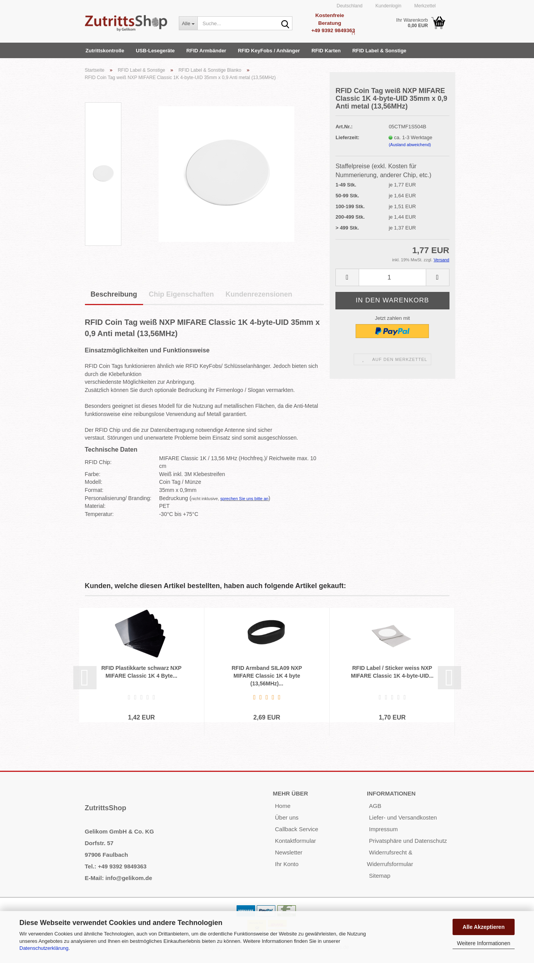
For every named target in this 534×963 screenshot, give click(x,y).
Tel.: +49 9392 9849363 (116, 866)
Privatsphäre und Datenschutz (408, 840)
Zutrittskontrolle (105, 51)
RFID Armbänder (206, 51)
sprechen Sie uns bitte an (244, 498)
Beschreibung (114, 294)
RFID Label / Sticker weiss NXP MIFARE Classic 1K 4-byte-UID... (392, 672)
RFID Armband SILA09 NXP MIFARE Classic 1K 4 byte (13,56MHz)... (267, 676)
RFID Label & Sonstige (379, 51)
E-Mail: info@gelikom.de (118, 878)
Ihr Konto (287, 864)
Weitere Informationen (483, 943)
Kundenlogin (387, 6)
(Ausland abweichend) (410, 144)
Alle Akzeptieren (484, 927)
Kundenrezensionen (259, 294)
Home (282, 805)
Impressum (383, 829)
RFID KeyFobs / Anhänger (269, 51)
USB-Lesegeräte (155, 51)
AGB (375, 805)
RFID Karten (325, 51)
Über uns (287, 817)
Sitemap (379, 875)
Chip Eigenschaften (181, 294)
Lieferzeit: (347, 137)
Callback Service (296, 829)
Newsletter (288, 852)
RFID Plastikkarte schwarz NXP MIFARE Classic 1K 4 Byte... (141, 672)
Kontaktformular (295, 840)
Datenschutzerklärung (43, 948)
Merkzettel (424, 6)
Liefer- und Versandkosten (403, 817)
